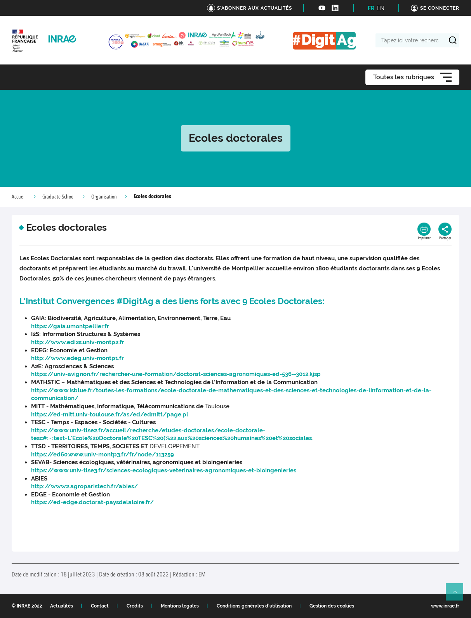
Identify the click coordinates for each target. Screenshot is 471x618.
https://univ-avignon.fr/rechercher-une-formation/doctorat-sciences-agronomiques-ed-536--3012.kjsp (176, 374)
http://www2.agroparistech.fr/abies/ (84, 486)
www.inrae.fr (445, 606)
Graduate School (58, 197)
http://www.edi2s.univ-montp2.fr (77, 342)
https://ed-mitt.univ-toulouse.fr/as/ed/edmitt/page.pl (109, 414)
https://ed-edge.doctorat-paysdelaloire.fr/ (92, 502)
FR (371, 8)
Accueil (19, 197)
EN (380, 8)
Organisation (104, 197)
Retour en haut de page (457, 595)
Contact (100, 606)
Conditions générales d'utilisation (254, 606)
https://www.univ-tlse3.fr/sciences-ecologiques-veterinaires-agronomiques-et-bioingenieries (163, 470)
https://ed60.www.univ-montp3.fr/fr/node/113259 (102, 454)
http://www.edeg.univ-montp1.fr (77, 358)
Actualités (61, 606)
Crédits (135, 606)
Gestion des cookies (331, 606)
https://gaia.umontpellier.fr (70, 326)
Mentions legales (180, 606)
